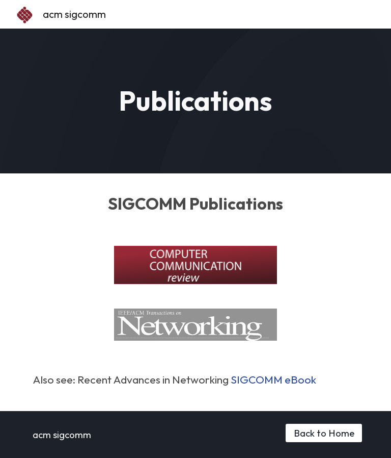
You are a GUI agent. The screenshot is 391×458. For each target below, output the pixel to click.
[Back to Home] (323, 432)
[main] (195, 101)
